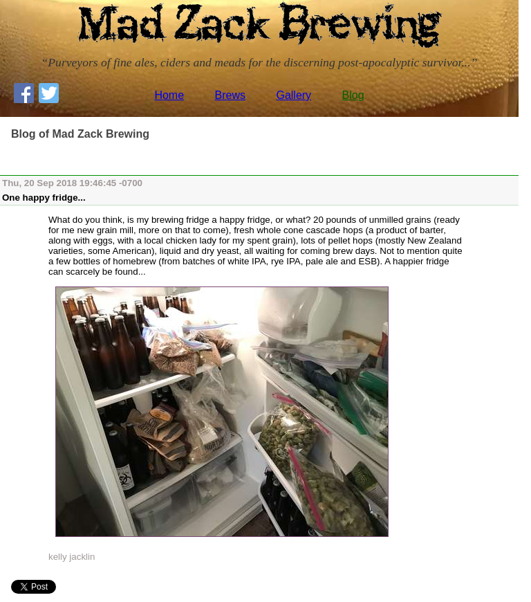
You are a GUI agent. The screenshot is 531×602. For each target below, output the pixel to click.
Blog (353, 95)
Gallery (293, 95)
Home (169, 95)
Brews (230, 95)
